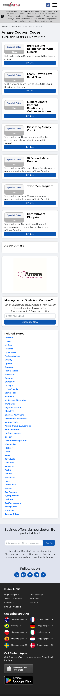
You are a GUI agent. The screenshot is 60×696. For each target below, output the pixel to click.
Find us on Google (12, 607)
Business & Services (21, 26)
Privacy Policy (36, 594)
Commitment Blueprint (36, 215)
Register (49, 543)
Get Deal (30, 63)
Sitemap (34, 603)
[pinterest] (36, 574)
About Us (34, 599)
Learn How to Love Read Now (39, 75)
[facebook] (23, 574)
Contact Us (9, 603)
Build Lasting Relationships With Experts (40, 48)
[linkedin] (30, 574)
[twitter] (16, 574)
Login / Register (11, 594)
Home (5, 26)
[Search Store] (48, 5)
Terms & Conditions (13, 599)
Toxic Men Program (40, 186)
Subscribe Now (30, 322)
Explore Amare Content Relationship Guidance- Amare (39, 106)
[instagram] (43, 574)
